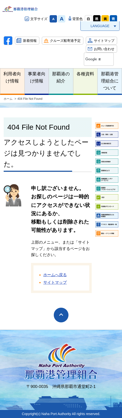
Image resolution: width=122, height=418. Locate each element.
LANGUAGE (99, 26)
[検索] (92, 59)
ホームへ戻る (55, 275)
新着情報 (30, 41)
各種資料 (85, 73)
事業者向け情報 (36, 77)
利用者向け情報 (12, 77)
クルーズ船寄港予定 (65, 41)
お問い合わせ (104, 49)
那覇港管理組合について (110, 80)
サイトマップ (104, 41)
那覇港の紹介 (61, 77)
